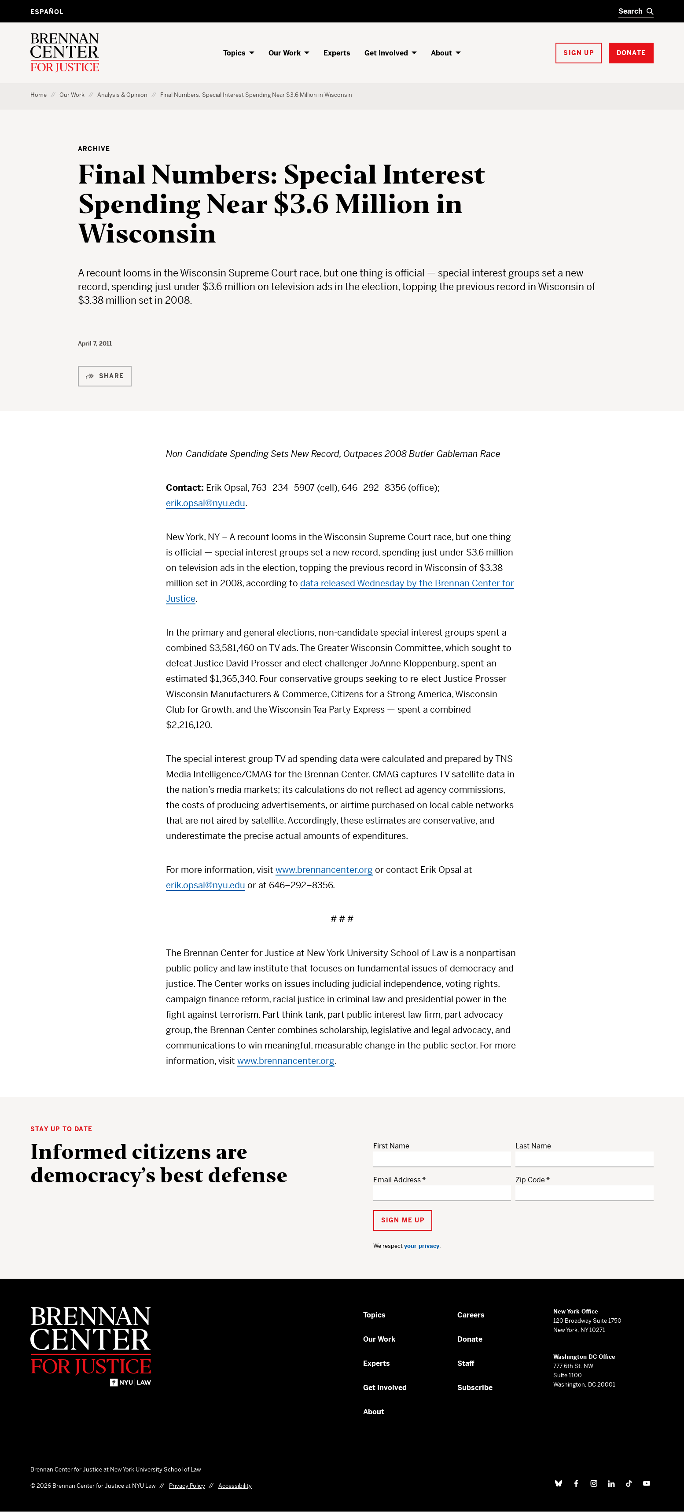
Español (46, 12)
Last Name (533, 1146)
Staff (465, 1363)
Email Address (397, 1180)
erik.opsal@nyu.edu (205, 503)
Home (38, 95)
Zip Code (530, 1180)
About (441, 53)
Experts (337, 53)
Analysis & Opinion (122, 95)
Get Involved (386, 53)
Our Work (284, 53)
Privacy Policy (187, 1486)
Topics (234, 53)
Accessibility (235, 1486)
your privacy (421, 1246)
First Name (391, 1146)
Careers (471, 1315)
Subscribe (475, 1387)
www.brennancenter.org (324, 870)
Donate (469, 1339)
